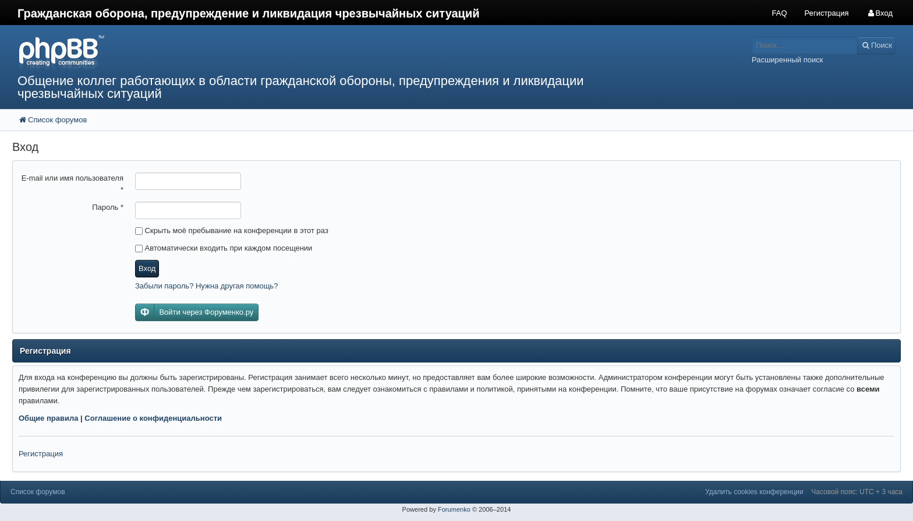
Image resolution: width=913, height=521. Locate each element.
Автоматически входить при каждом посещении (223, 248)
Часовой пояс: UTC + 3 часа (857, 492)
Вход (147, 268)
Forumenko (454, 509)
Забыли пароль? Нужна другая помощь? (206, 285)
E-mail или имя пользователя (72, 184)
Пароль (107, 207)
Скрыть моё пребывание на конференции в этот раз (231, 230)
